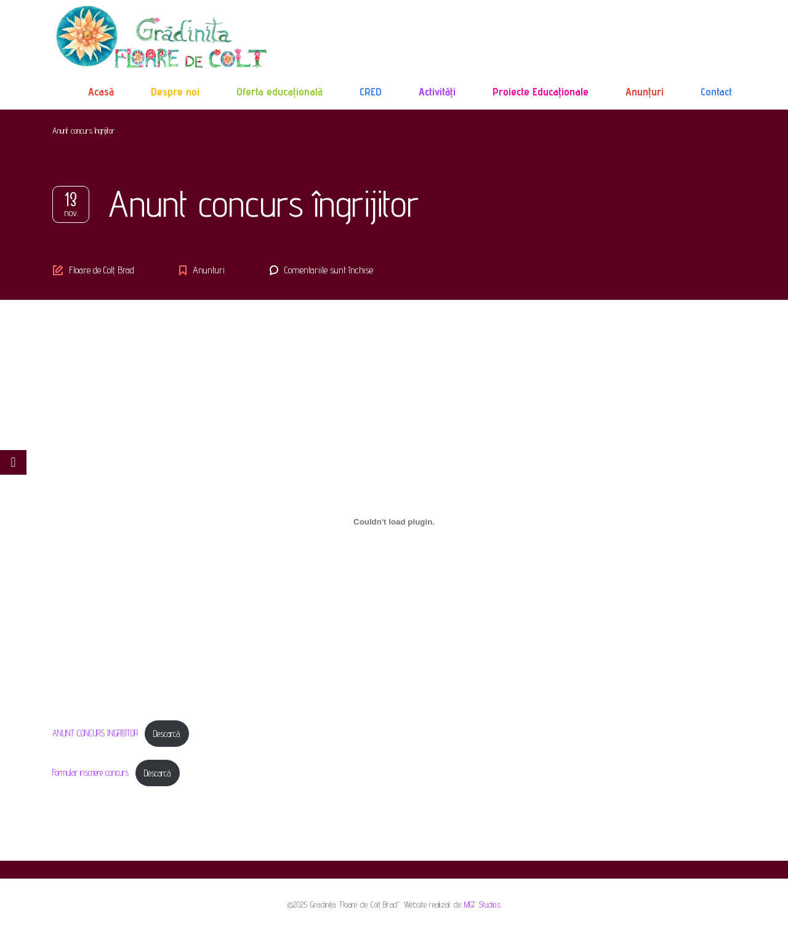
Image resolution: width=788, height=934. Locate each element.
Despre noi (175, 91)
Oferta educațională (279, 91)
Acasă (101, 91)
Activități (437, 91)
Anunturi (209, 270)
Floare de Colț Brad (101, 270)
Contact (716, 91)
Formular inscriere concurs (90, 773)
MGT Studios (482, 904)
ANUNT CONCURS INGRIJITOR (95, 733)
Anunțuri (644, 91)
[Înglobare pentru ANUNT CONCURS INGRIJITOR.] (394, 521)
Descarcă (166, 733)
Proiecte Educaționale (540, 91)
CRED (371, 91)
